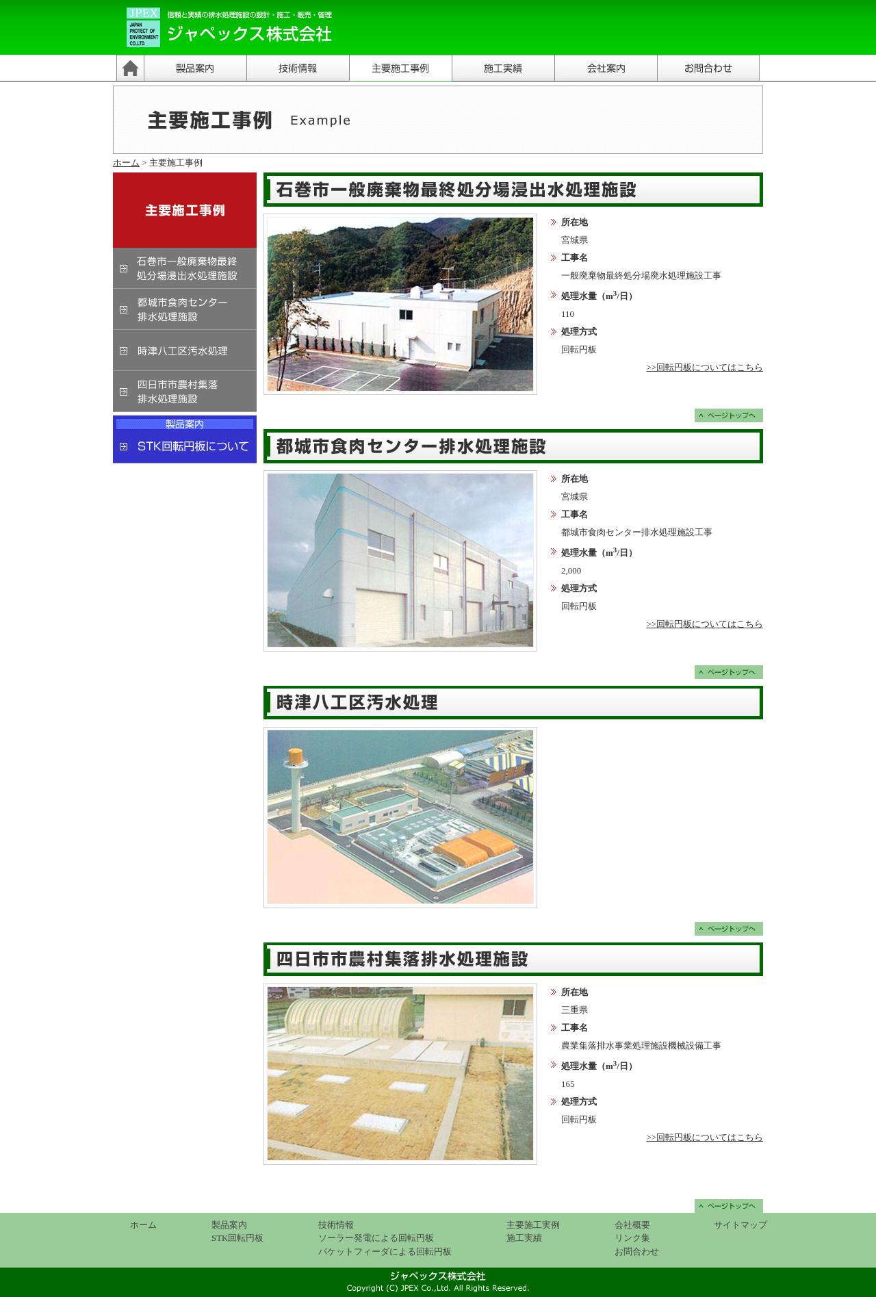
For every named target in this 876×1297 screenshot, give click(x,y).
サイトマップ (740, 1225)
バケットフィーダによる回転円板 (385, 1251)
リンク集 (632, 1238)
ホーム (126, 162)
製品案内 (229, 1225)
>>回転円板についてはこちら (704, 367)
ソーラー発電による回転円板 (376, 1238)
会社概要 (632, 1225)
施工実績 (524, 1238)
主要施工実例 (533, 1225)
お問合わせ (637, 1251)
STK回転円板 (237, 1238)
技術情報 (336, 1225)
